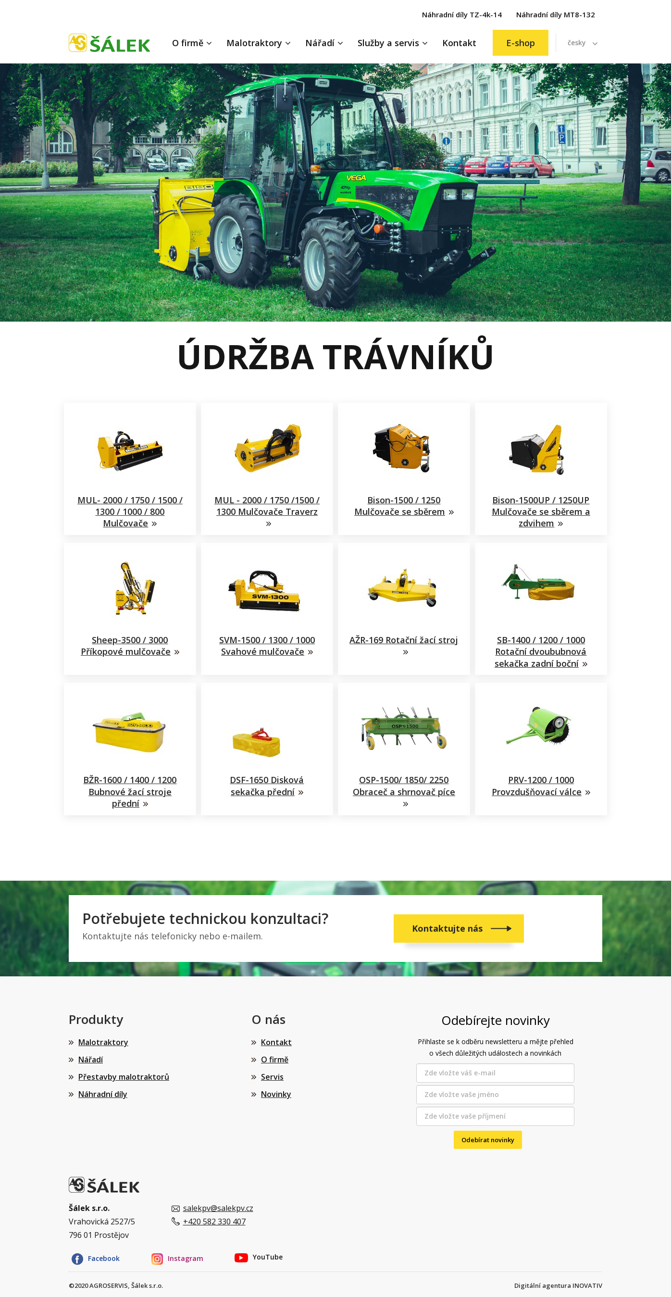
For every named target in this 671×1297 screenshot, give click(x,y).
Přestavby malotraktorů (123, 1072)
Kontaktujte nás (448, 923)
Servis (272, 1072)
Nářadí (320, 43)
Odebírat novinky (487, 1135)
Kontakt (459, 43)
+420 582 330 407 (214, 1216)
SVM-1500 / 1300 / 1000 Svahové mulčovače (267, 644)
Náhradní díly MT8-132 (555, 14)
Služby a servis (388, 43)
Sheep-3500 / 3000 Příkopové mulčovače (126, 644)
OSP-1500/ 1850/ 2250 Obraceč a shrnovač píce (404, 782)
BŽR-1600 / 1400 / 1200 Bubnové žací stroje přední (130, 788)
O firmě (187, 43)
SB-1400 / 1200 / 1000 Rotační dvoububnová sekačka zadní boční (541, 650)
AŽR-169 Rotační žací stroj (404, 644)
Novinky (276, 1089)
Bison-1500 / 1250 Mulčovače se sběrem (399, 505)
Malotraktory (254, 43)
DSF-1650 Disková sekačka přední (267, 782)
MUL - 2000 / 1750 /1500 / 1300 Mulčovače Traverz (267, 505)
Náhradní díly (102, 1089)
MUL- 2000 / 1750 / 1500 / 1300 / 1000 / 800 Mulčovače (130, 511)
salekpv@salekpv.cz (218, 1203)
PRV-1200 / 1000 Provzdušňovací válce (537, 782)
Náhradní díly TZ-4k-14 (462, 14)
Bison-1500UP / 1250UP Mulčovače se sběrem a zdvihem (541, 511)
